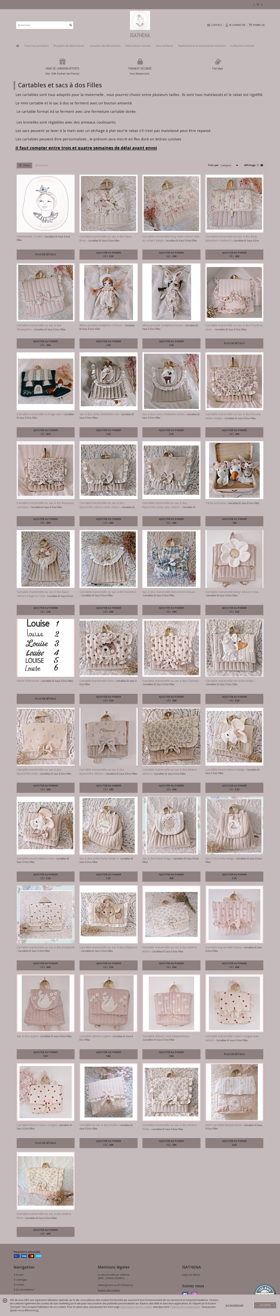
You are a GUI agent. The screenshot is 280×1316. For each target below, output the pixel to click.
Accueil (18, 1274)
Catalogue (20, 1279)
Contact (19, 1284)
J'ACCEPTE (265, 1305)
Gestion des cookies (109, 1290)
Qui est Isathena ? (24, 1289)
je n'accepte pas (234, 1305)
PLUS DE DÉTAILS (45, 254)
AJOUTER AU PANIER (108, 255)
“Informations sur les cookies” (136, 1307)
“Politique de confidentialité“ (185, 1307)
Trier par (213, 165)
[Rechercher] (70, 25)
